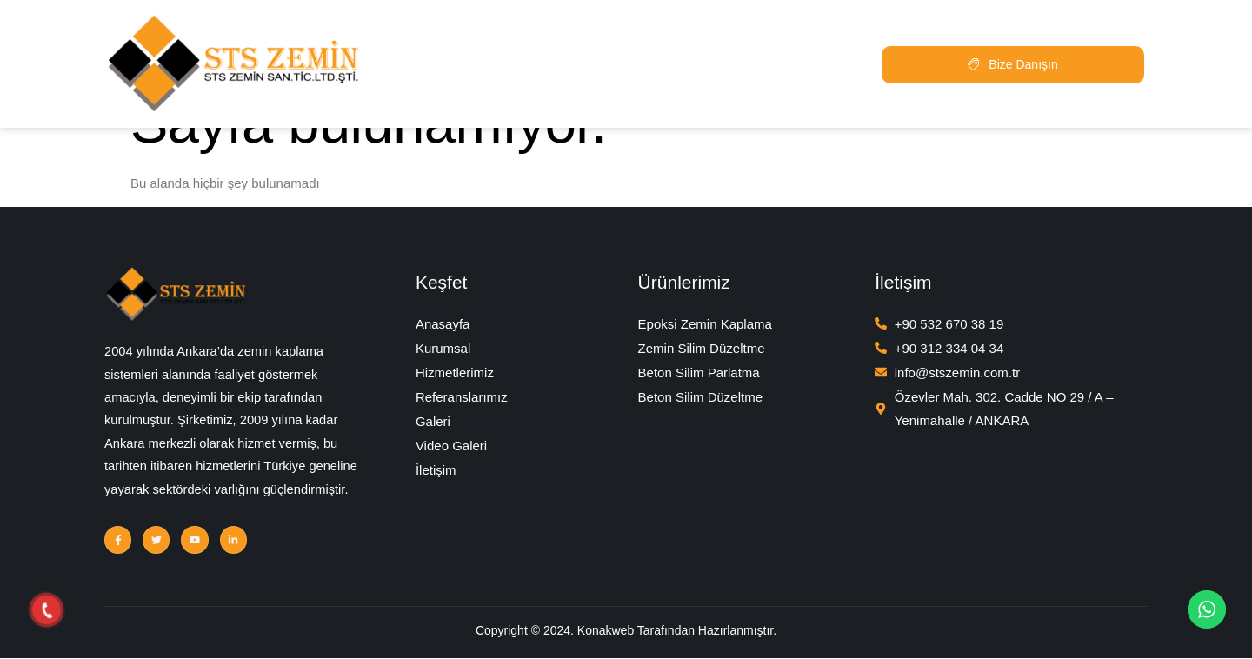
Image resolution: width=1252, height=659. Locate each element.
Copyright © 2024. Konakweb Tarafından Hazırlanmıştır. (626, 634)
